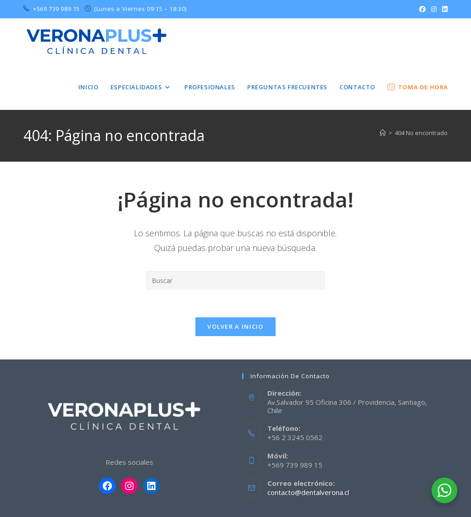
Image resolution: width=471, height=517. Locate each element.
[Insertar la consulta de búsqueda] (235, 280)
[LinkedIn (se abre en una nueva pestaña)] (443, 9)
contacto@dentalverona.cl (308, 492)
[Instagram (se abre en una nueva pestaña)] (433, 9)
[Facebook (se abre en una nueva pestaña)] (422, 9)
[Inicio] (383, 133)
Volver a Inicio (235, 326)
